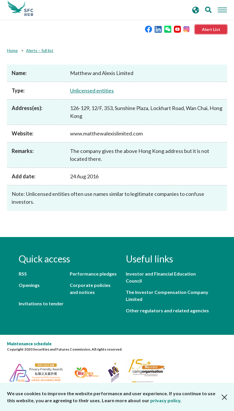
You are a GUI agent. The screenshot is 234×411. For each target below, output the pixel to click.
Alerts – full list (39, 50)
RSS (23, 273)
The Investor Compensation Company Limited (167, 295)
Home (12, 50)
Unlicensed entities (92, 90)
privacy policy (165, 400)
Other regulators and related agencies (167, 310)
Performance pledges (93, 273)
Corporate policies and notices (90, 288)
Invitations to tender (41, 303)
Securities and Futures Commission (20, 8)
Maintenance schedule (29, 343)
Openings (29, 285)
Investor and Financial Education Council (161, 277)
